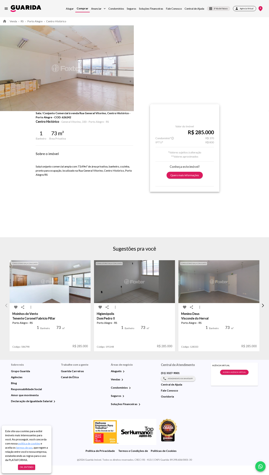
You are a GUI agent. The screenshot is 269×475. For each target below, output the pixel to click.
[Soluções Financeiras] (139, 414)
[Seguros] (123, 406)
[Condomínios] (130, 397)
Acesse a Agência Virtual (234, 381)
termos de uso (24, 447)
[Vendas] (122, 389)
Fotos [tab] (68, 118)
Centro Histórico (56, 21)
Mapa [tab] (85, 118)
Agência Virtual (244, 8)
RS (22, 21)
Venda (13, 21)
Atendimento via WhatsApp (178, 388)
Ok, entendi (26, 467)
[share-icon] (47, 120)
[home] (25, 8)
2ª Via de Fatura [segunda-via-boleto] (218, 8)
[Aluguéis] (124, 381)
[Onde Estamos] (260, 8)
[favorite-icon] (40, 120)
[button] (98, 8)
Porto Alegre (35, 21)
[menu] (6, 8)
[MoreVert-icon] (30, 316)
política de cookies (29, 443)
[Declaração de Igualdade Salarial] (54, 411)
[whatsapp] (260, 466)
